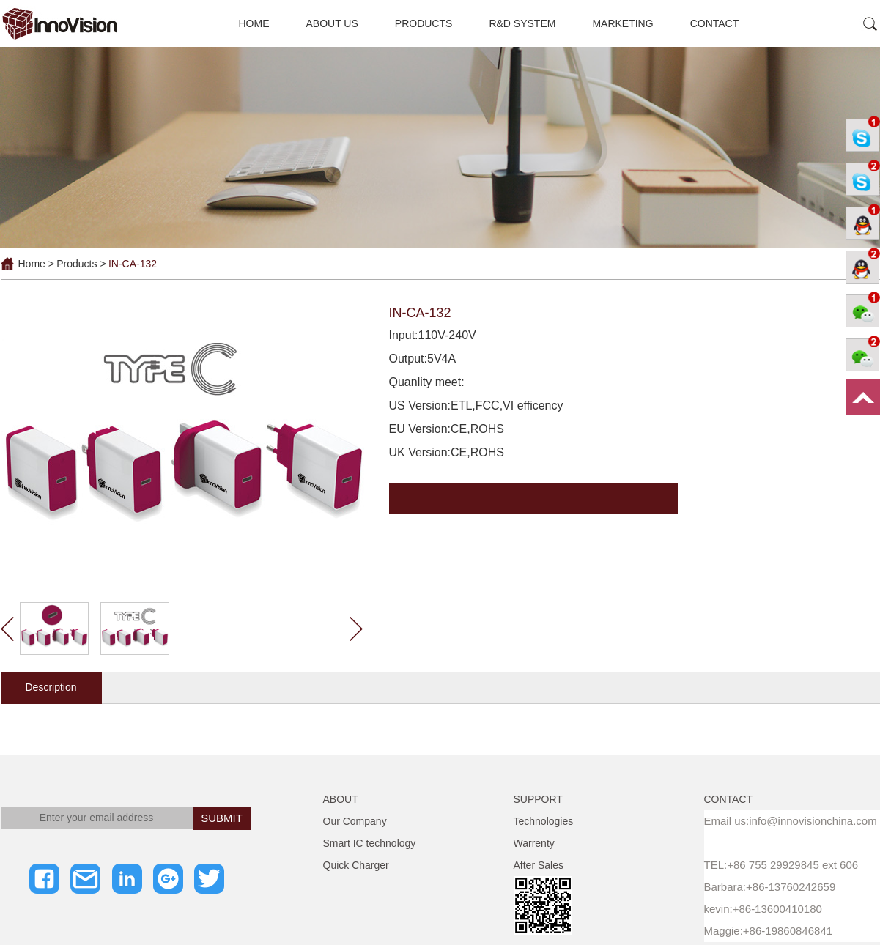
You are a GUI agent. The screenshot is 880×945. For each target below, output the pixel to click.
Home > (36, 264)
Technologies (544, 821)
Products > (81, 264)
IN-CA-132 (132, 264)
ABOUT (340, 799)
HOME (254, 23)
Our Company (355, 821)
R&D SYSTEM (522, 23)
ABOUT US (332, 23)
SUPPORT (538, 799)
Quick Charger (356, 865)
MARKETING (622, 23)
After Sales (538, 865)
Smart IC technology (369, 843)
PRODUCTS (424, 23)
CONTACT (714, 23)
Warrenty (534, 843)
